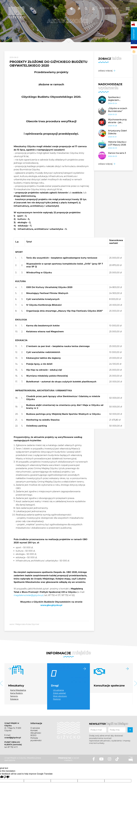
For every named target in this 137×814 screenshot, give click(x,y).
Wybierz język (107, 6)
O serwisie (35, 728)
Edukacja (14, 699)
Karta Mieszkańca (18, 690)
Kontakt (134, 33)
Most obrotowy (60, 696)
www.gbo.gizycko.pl (51, 605)
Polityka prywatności (36, 739)
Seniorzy (14, 696)
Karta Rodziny (16, 693)
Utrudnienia (58, 690)
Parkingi (57, 699)
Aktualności (35, 733)
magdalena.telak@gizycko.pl (28, 595)
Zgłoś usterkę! (59, 693)
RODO (33, 735)
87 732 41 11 (13, 747)
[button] (1, 684)
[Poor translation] (6, 777)
